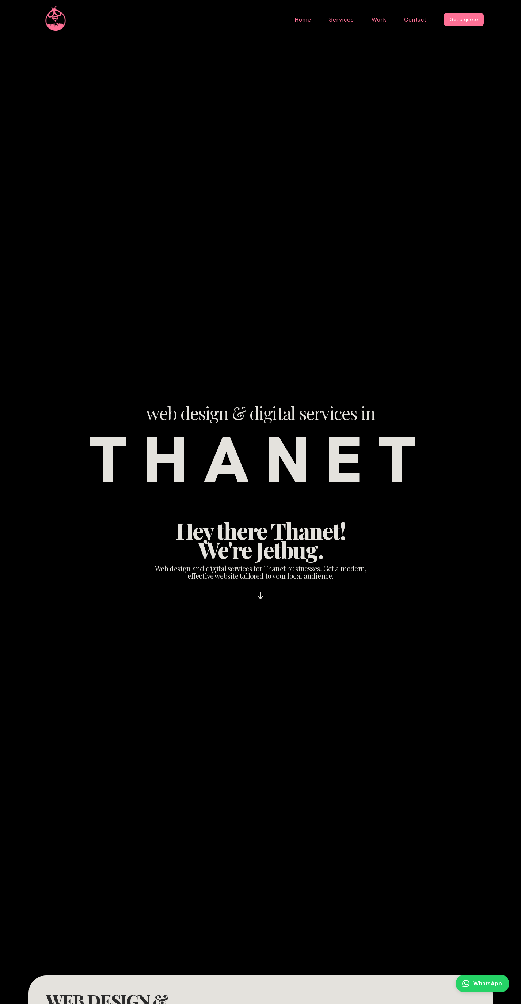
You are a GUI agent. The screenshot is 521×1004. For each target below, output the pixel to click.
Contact (415, 19)
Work (379, 19)
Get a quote (464, 19)
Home (302, 19)
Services (341, 19)
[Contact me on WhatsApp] (482, 983)
